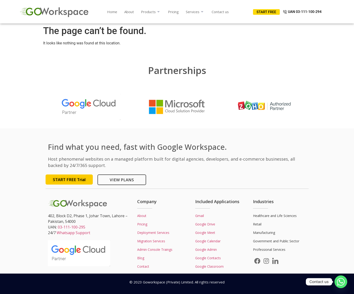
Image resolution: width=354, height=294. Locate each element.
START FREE (266, 12)
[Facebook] (257, 261)
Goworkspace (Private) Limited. (168, 282)
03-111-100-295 (71, 227)
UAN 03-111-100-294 (302, 12)
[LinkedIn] (275, 261)
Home (112, 11)
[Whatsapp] (341, 281)
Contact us (220, 11)
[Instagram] (266, 261)
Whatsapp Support (73, 232)
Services (195, 11)
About (129, 11)
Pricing (173, 11)
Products (151, 11)
